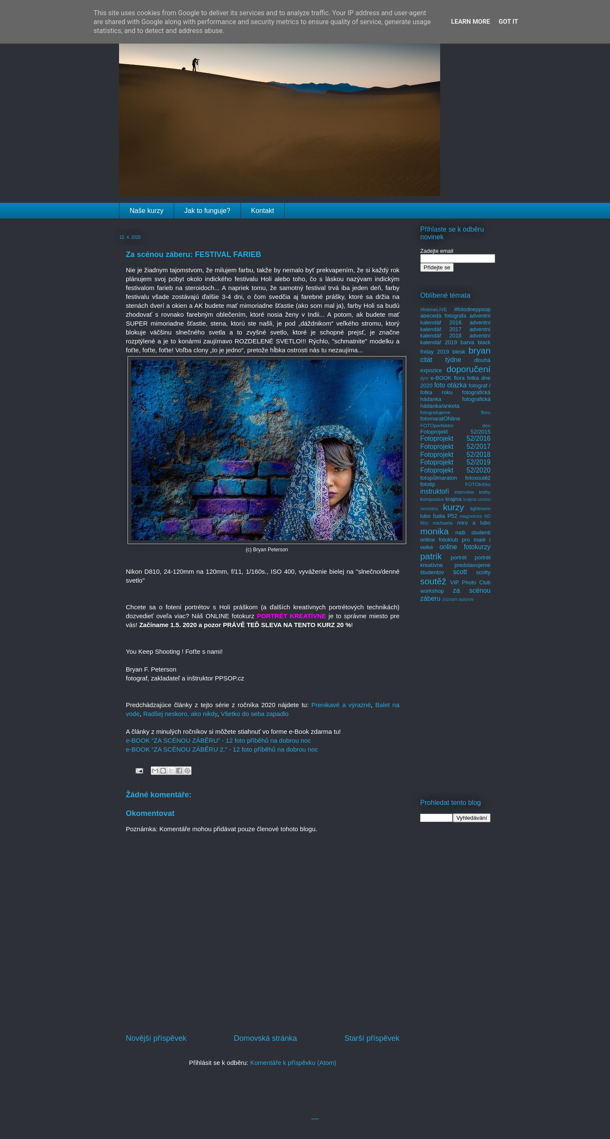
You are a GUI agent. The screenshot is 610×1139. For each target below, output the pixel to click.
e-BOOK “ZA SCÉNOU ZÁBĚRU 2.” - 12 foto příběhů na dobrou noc (222, 749)
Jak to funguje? (207, 210)
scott (460, 571)
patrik (431, 556)
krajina (453, 499)
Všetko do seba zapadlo (254, 713)
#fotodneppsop (472, 309)
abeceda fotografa (443, 315)
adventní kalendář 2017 (455, 325)
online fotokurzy (465, 546)
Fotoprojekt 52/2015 (455, 432)
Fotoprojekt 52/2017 (455, 446)
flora (459, 378)
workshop (432, 591)
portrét (459, 557)
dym (424, 378)
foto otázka (450, 385)
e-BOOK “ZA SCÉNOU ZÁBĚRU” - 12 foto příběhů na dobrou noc (218, 740)
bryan (480, 350)
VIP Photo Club (470, 582)
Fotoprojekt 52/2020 (455, 470)
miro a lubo (474, 523)
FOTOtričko (478, 484)
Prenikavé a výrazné (341, 704)
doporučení (468, 369)
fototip (427, 484)
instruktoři (434, 491)
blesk (458, 351)
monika (434, 531)
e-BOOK (441, 378)
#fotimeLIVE (433, 309)
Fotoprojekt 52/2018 (455, 454)
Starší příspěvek (371, 1038)
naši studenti (473, 532)
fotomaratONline (440, 418)
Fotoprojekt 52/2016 (455, 438)
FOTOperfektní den (455, 425)
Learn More (470, 21)
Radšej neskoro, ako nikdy (180, 713)
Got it (508, 21)
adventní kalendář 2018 (455, 332)
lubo (425, 516)
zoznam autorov (458, 599)
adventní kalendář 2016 (455, 319)
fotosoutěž (478, 478)
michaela (442, 522)
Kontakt (262, 210)
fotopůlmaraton (438, 478)
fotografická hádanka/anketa (455, 402)
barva (467, 342)
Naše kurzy (147, 210)
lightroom (480, 508)
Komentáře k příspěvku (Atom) (293, 1062)
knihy (485, 492)
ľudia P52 (445, 516)
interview (464, 492)
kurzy (453, 507)
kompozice (432, 499)
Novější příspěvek (156, 1038)
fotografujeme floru (455, 412)
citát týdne (440, 359)
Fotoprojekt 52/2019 (455, 462)
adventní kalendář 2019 (455, 339)
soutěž (433, 581)
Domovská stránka (265, 1038)
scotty (483, 572)
